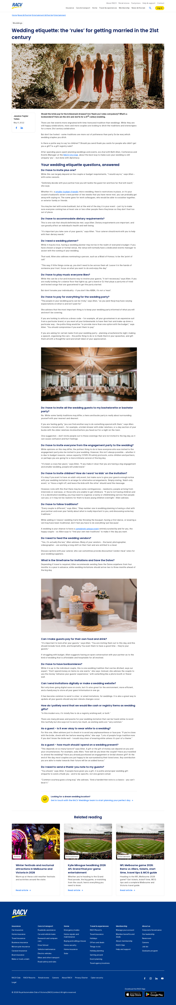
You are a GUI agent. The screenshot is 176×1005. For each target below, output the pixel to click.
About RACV (111, 3)
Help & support (149, 3)
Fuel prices (136, 3)
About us (146, 926)
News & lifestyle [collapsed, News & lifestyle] (138, 8)
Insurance (16, 926)
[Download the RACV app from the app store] (134, 994)
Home (66, 926)
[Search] (150, 8)
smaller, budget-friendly (66, 192)
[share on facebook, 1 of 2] (16, 127)
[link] (20, 913)
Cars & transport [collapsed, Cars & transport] (83, 8)
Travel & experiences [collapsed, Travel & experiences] (108, 8)
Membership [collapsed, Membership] (124, 8)
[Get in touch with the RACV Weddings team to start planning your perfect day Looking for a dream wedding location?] (92, 800)
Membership (121, 926)
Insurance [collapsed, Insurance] (70, 8)
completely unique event (87, 529)
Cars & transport (45, 926)
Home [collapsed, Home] (94, 8)
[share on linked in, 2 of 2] (21, 127)
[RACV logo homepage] (17, 6)
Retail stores (124, 3)
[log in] (159, 8)
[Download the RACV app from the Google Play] (154, 994)
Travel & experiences (99, 926)
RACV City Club (70, 155)
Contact (160, 3)
